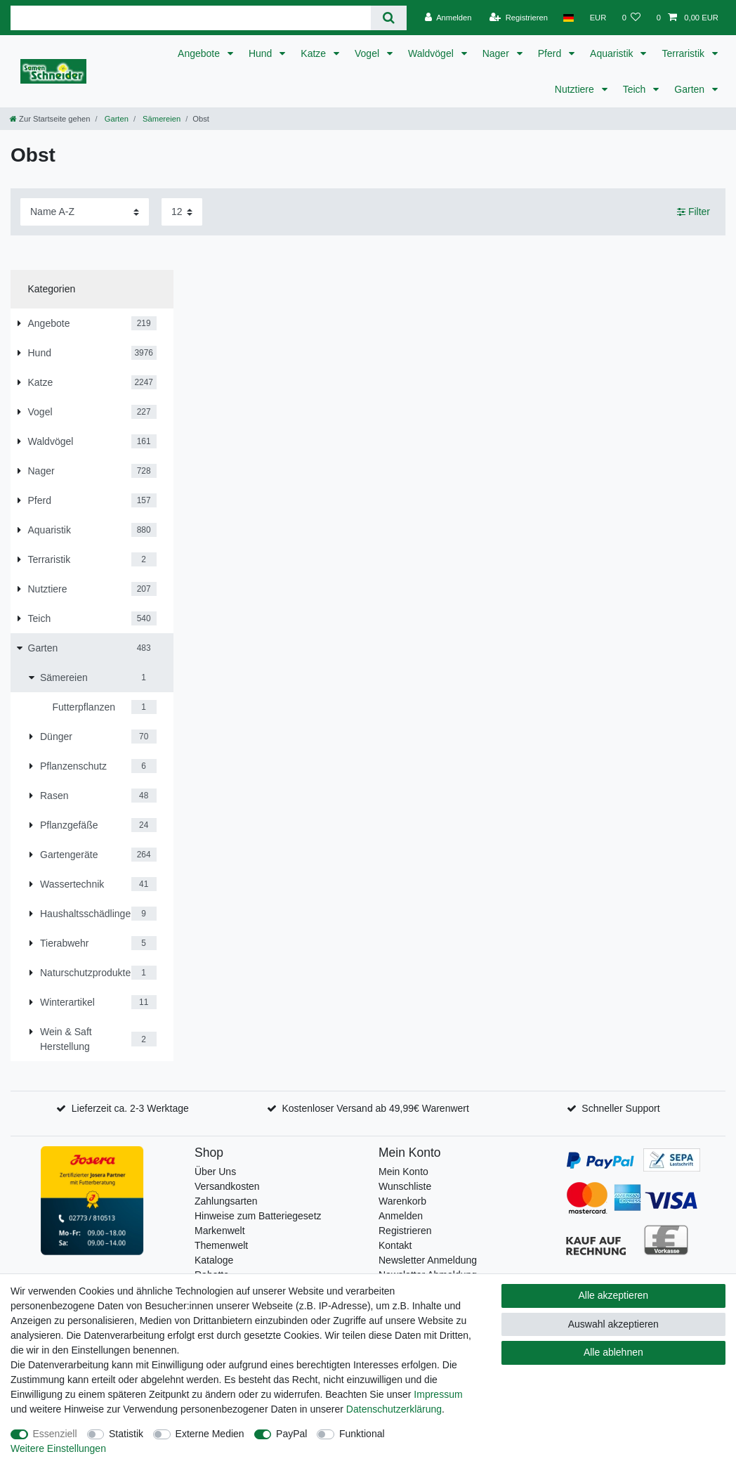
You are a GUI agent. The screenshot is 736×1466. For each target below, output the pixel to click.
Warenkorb (402, 1201)
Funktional (362, 1433)
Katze (315, 53)
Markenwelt (220, 1230)
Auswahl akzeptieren (613, 1324)
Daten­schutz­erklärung (394, 1409)
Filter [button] (693, 212)
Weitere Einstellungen (58, 1448)
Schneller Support (620, 1108)
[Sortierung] (84, 212)
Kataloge (214, 1260)
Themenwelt (221, 1245)
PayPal (291, 1433)
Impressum (438, 1394)
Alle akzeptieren (614, 1295)
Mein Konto (403, 1171)
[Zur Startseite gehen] (50, 119)
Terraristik (684, 53)
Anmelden (401, 1215)
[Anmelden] (448, 17)
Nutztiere (576, 89)
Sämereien (160, 119)
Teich (636, 89)
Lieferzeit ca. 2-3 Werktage (130, 1108)
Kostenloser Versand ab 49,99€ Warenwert (375, 1108)
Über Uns (215, 1171)
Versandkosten (227, 1186)
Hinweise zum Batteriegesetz (258, 1215)
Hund (262, 53)
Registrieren (405, 1230)
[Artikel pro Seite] (182, 212)
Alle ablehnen (613, 1352)
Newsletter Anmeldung (428, 1260)
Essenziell (55, 1433)
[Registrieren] (519, 17)
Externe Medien (210, 1433)
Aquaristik (613, 53)
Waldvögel (432, 53)
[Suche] (389, 18)
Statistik (126, 1433)
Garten (690, 89)
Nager (497, 53)
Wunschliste (405, 1186)
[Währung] (597, 17)
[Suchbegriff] (191, 18)
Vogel (368, 53)
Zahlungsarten (226, 1201)
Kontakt (395, 1245)
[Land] (568, 17)
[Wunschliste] (631, 17)
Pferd (551, 53)
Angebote (200, 53)
